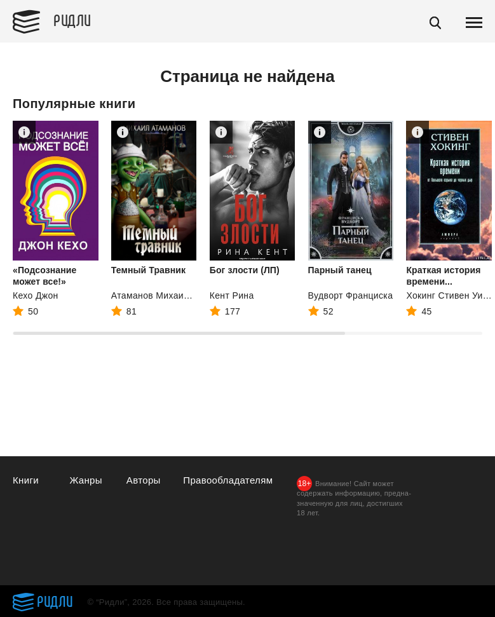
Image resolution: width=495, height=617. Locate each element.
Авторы (143, 480)
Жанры (85, 480)
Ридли (72, 19)
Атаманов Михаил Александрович (185, 295)
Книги (26, 480)
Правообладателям (228, 480)
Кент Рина (232, 295)
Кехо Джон (35, 295)
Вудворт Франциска (350, 295)
